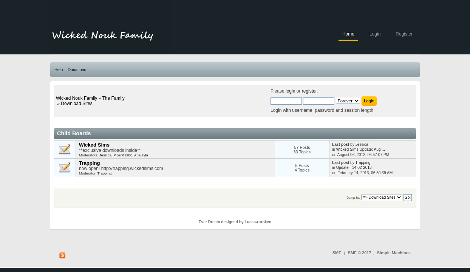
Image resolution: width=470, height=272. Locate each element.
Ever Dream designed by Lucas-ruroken (235, 222)
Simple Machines (394, 252)
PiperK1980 (122, 155)
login (290, 91)
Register (404, 34)
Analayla (141, 155)
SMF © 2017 (359, 252)
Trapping (89, 163)
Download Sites (76, 103)
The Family (113, 98)
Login (375, 34)
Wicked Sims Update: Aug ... (360, 149)
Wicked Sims (94, 145)
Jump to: (353, 197)
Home (348, 34)
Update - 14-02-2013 (354, 167)
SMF (336, 252)
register (309, 91)
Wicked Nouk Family (76, 98)
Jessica (105, 155)
